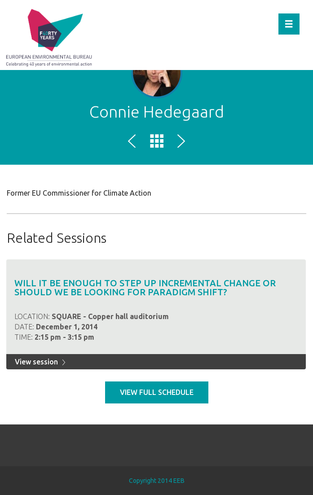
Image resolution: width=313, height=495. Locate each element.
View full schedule (157, 392)
